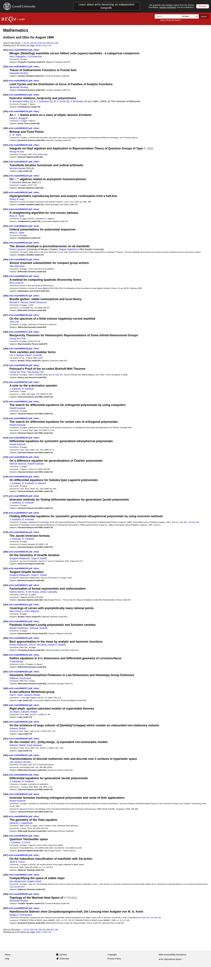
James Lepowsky (48, 592)
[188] (5, 688)
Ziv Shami (14, 711)
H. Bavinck (40, 483)
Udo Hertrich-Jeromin (20, 762)
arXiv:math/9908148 (18, 532)
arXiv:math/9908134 (18, 276)
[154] (5, 95)
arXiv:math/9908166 (18, 855)
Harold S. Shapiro (57, 644)
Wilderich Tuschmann (20, 678)
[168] (5, 332)
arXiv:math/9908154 (18, 638)
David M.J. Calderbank (21, 823)
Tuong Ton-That (17, 338)
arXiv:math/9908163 (18, 794)
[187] (5, 671)
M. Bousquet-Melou (19, 101)
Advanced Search (173, 20)
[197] (5, 855)
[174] (5, 438)
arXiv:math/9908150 (18, 568)
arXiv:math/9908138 (18, 348)
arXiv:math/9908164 (18, 816)
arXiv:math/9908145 (18, 476)
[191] (5, 738)
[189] (5, 705)
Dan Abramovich (17, 881)
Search (204, 17)
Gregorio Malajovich (19, 558)
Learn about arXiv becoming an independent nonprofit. (106, 6)
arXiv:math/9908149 (18, 552)
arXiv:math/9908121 (18, 66)
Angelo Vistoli (34, 881)
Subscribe (64, 958)
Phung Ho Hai (16, 151)
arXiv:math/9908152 (18, 604)
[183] (5, 604)
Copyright (112, 954)
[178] (5, 513)
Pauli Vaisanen (34, 745)
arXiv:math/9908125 (18, 128)
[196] (5, 836)
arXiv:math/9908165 (18, 836)
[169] (5, 348)
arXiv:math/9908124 (18, 111)
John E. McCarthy (38, 644)
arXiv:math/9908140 (18, 382)
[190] (5, 722)
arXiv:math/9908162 (18, 775)
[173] (5, 418)
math (22, 19)
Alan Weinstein (17, 266)
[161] (5, 209)
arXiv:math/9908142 (18, 418)
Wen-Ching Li (16, 611)
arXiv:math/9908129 (18, 192)
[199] (5, 894)
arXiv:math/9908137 (18, 332)
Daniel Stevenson (38, 302)
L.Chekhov (14, 842)
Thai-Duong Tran (35, 372)
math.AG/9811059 (17, 887)
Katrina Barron (16, 592)
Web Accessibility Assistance (172, 954)
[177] (5, 496)
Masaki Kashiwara (18, 628)
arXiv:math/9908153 (18, 621)
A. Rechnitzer (77, 101)
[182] (5, 585)
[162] (5, 226)
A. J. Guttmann (41, 101)
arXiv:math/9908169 (18, 908)
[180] (5, 552)
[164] (5, 259)
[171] (5, 382)
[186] (5, 655)
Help (162, 20)
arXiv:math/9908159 (18, 722)
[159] (5, 176)
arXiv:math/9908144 (18, 457)
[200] (5, 908)
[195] (5, 816)
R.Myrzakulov (16, 661)
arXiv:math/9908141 (18, 401)
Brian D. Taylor (16, 216)
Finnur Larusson (17, 249)
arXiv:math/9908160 (18, 738)
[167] (5, 315)
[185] (5, 638)
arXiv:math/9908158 (18, 705)
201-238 (54, 43)
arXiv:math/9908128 (18, 176)
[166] (5, 295)
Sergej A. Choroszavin (20, 915)
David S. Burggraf (18, 118)
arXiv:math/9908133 (18, 259)
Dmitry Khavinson (18, 644)
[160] (5, 192)
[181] (5, 568)
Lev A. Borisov (16, 355)
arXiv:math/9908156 (18, 671)
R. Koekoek (28, 389)
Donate (203, 6)
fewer (38, 45)
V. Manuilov (15, 182)
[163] (5, 242)
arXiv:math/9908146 (18, 496)
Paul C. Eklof (16, 695)
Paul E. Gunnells (33, 355)
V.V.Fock (25, 842)
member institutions (167, 7)
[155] (5, 111)
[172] (5, 401)
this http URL (57, 375)
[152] (5, 66)
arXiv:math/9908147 (18, 513)
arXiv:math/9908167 (18, 874)
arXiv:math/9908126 (18, 145)
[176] (5, 476)
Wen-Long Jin (16, 283)
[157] (5, 145)
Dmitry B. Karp (16, 199)
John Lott (14, 321)
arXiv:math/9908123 (18, 95)
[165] (5, 276)
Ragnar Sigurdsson (69, 249)
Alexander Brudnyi (18, 73)
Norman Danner (17, 168)
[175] (5, 457)
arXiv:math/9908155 (18, 655)
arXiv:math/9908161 (18, 755)
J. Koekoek (15, 389)
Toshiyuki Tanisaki (38, 628)
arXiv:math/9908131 (18, 226)
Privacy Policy (114, 958)
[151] (5, 50)
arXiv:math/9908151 (18, 585)
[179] (5, 532)
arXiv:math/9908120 (18, 50)
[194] (5, 794)
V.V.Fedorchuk (34, 56)
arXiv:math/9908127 (18, 161)
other (36, 50)
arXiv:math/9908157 (18, 688)
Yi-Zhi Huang (32, 592)
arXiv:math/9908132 (18, 242)
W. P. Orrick (60, 101)
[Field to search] (190, 16)
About (7, 954)
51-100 (30, 43)
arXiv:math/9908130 (18, 209)
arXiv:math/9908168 (18, 894)
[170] (5, 365)
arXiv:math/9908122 (18, 80)
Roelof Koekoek (17, 408)
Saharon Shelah (32, 695)
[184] (5, 621)
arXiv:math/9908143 (18, 438)
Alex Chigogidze (17, 56)
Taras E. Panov (17, 862)
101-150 (38, 43)
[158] (5, 161)
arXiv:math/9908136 (18, 315)
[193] (5, 775)
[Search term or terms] (169, 16)
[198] (5, 874)
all (50, 45)
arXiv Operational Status (172, 959)
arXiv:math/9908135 (18, 295)
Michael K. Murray (18, 302)
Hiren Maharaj (32, 611)
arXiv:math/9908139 (18, 365)
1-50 (24, 43)
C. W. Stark (15, 135)
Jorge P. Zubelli (39, 558)
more (45, 45)
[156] (5, 128)
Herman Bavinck (17, 463)
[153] (5, 80)
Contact (63, 954)
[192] (5, 755)
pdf (30, 50)
